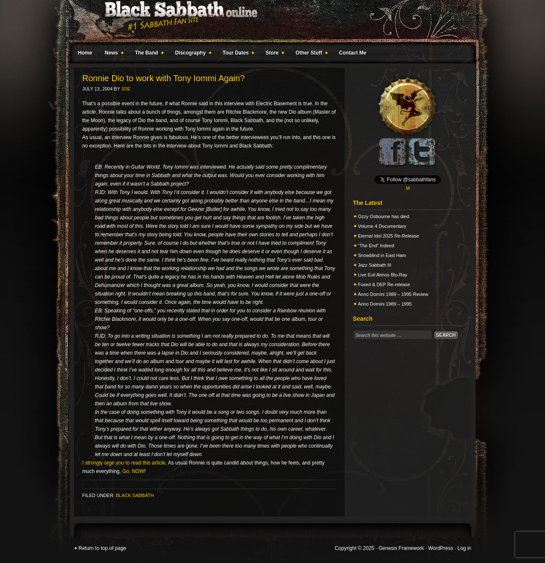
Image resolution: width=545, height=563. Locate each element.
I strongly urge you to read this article (124, 463)
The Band (147, 54)
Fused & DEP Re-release (384, 284)
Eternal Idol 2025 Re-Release (388, 235)
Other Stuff (310, 54)
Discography (191, 54)
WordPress (440, 548)
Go (125, 471)
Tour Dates (237, 54)
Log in (464, 548)
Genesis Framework (401, 548)
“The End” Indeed (376, 245)
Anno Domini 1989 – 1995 (385, 303)
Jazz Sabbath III (375, 265)
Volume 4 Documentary (382, 226)
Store (273, 54)
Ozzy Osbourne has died (383, 216)
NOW (138, 471)
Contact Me (353, 53)
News (112, 54)
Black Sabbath (135, 495)
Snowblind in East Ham (382, 255)
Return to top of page (102, 548)
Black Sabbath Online (268, 21)
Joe (125, 88)
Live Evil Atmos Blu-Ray (383, 274)
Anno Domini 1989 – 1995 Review (393, 294)
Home (85, 53)
